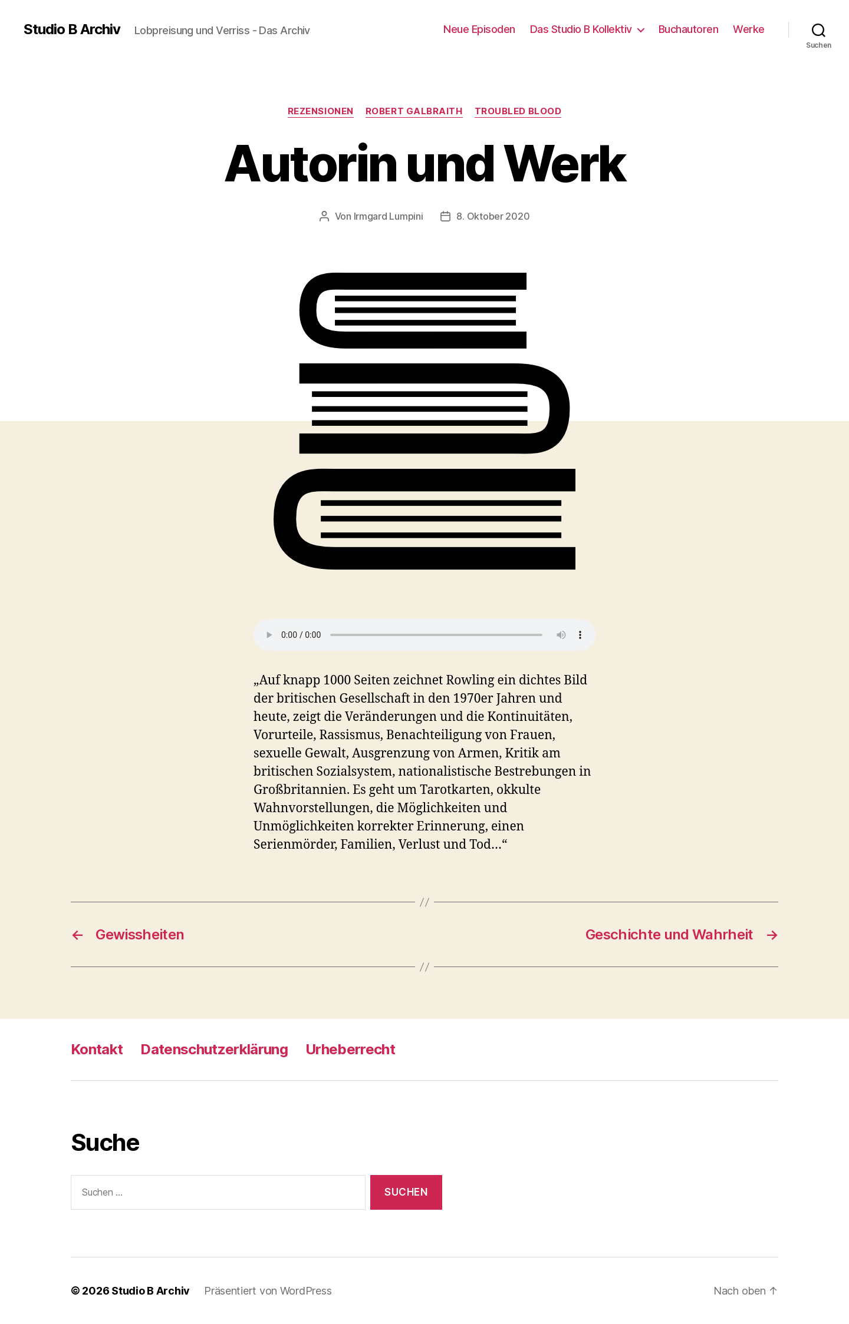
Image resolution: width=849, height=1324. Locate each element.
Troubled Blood (518, 111)
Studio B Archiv (72, 29)
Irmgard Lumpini (388, 216)
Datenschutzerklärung (214, 1049)
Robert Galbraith (414, 111)
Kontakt (97, 1049)
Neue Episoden (479, 29)
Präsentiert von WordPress (267, 1291)
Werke (749, 29)
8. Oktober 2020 (492, 216)
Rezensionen (321, 111)
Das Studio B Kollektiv (581, 29)
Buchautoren (689, 29)
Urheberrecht (350, 1049)
